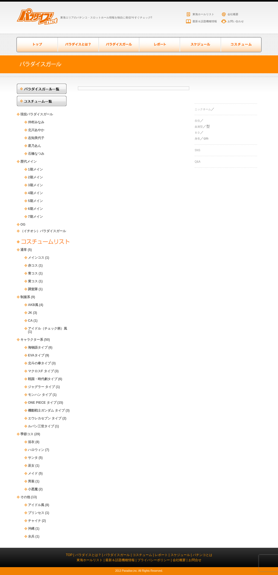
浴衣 (31, 442)
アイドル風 (36, 505)
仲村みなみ (36, 122)
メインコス (36, 258)
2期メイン (35, 177)
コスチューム (240, 45)
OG (23, 224)
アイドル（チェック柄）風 (47, 328)
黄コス (33, 281)
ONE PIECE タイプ (42, 403)
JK (30, 313)
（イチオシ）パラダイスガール (43, 231)
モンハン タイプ (40, 395)
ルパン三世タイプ (41, 426)
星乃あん (34, 146)
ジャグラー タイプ (41, 387)
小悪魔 (33, 489)
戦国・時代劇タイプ (42, 379)
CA (30, 321)
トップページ (37, 45)
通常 (23, 250)
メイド (33, 473)
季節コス (26, 434)
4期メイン (35, 193)
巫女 (31, 465)
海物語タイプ (38, 347)
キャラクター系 (31, 340)
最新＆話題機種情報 (204, 21)
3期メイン (35, 185)
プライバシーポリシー (153, 560)
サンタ (33, 458)
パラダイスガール (118, 45)
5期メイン (35, 201)
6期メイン (35, 209)
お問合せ (194, 560)
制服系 (25, 297)
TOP (69, 555)
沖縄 (31, 528)
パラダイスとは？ (78, 45)
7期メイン (35, 217)
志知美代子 (36, 138)
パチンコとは (202, 555)
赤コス (33, 265)
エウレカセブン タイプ (44, 418)
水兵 (31, 536)
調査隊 (33, 289)
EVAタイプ (36, 355)
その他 (25, 497)
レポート (159, 45)
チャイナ (34, 521)
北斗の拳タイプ (39, 363)
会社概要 (233, 14)
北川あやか (36, 130)
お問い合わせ (236, 21)
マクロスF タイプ (41, 371)
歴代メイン (28, 161)
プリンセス (36, 513)
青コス (33, 273)
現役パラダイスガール (36, 114)
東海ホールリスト (203, 14)
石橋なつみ (36, 154)
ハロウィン (36, 450)
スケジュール (200, 45)
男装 (31, 481)
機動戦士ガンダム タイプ (46, 410)
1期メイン (35, 169)
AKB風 (33, 305)
